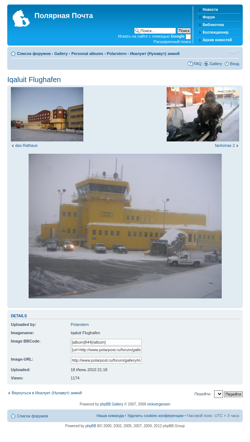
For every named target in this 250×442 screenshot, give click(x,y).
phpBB (91, 426)
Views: (17, 378)
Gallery (61, 53)
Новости (210, 10)
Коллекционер (215, 32)
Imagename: (22, 333)
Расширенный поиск (172, 41)
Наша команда (110, 415)
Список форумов (34, 53)
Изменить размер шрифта (234, 52)
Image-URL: (22, 359)
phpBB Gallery (111, 404)
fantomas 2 (225, 145)
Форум (208, 17)
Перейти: (203, 394)
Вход (234, 63)
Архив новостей (217, 40)
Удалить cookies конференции (156, 415)
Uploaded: (20, 369)
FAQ (197, 63)
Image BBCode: (26, 341)
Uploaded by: (23, 324)
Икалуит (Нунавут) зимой (155, 53)
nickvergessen (158, 404)
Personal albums (87, 53)
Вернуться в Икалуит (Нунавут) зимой (47, 393)
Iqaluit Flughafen (34, 80)
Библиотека (213, 25)
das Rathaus (26, 145)
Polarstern (116, 53)
